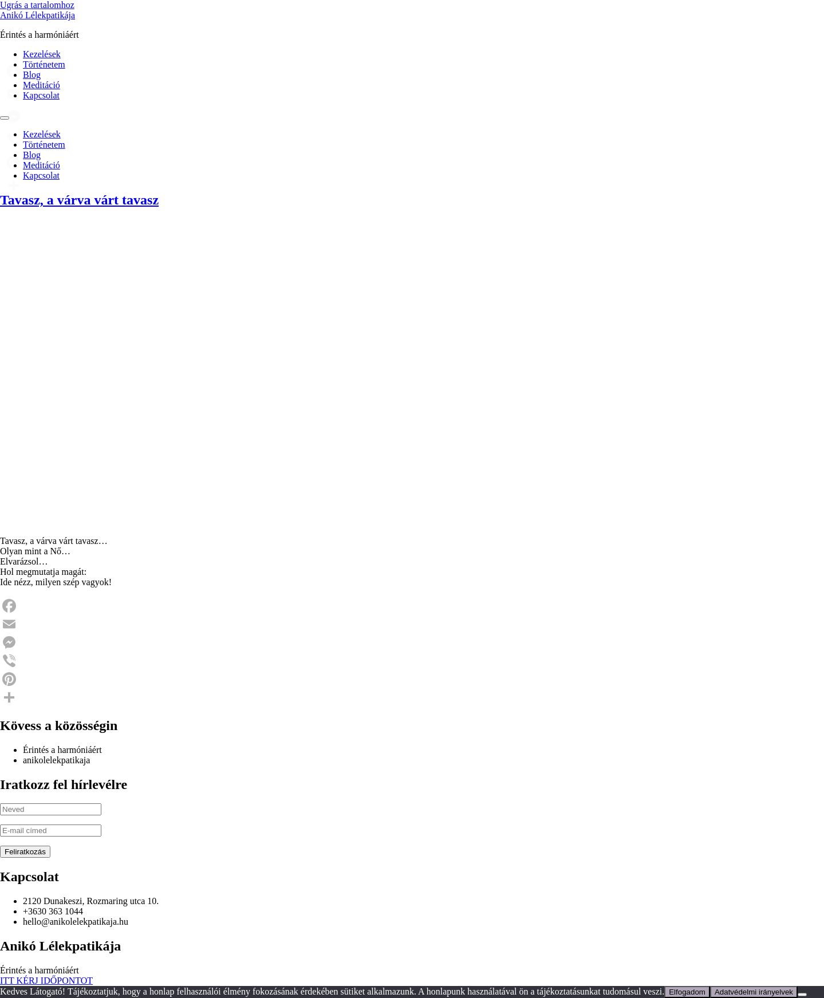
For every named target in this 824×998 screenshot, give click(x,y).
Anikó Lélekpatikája (37, 15)
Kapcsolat (41, 95)
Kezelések (42, 54)
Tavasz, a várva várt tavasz (79, 199)
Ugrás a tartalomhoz (37, 5)
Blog (32, 75)
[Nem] (802, 994)
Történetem (44, 64)
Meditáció (41, 85)
